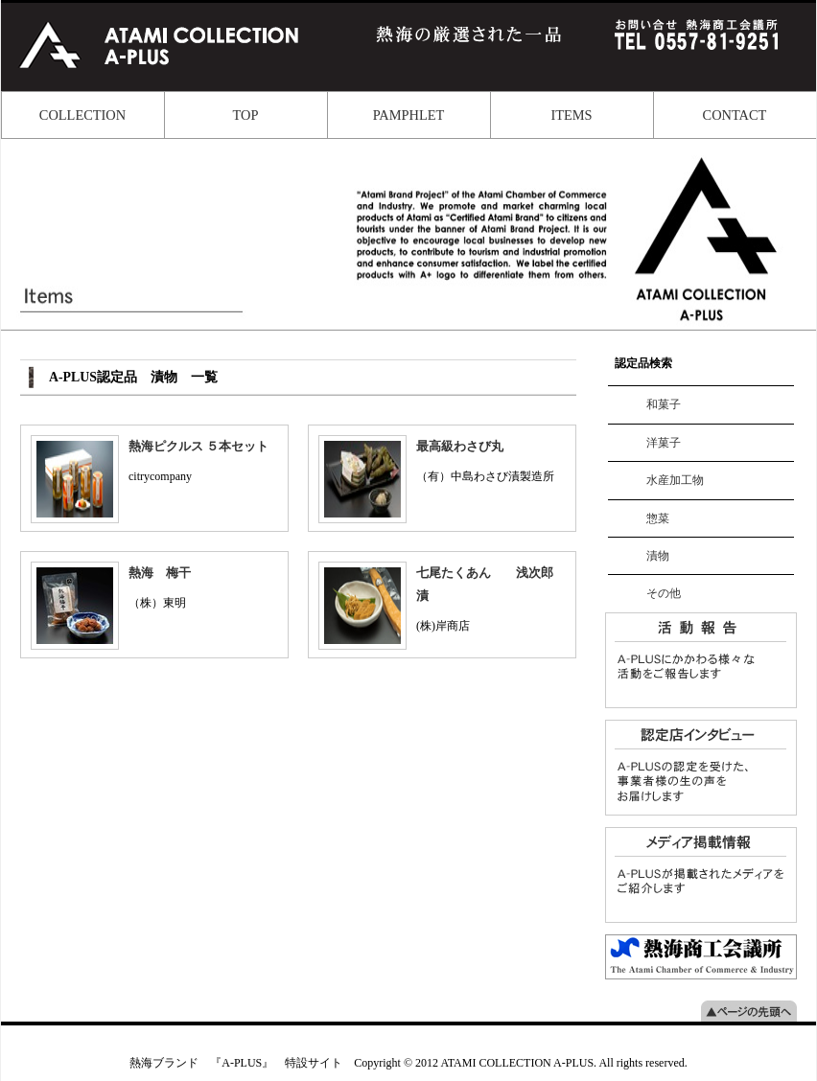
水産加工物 (675, 480)
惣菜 (657, 518)
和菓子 (663, 404)
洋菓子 (663, 442)
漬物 (657, 556)
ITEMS (571, 115)
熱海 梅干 (159, 572)
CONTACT (735, 115)
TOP (246, 115)
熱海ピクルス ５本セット (198, 446)
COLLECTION (82, 115)
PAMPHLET (409, 115)
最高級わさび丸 (459, 446)
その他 (663, 593)
